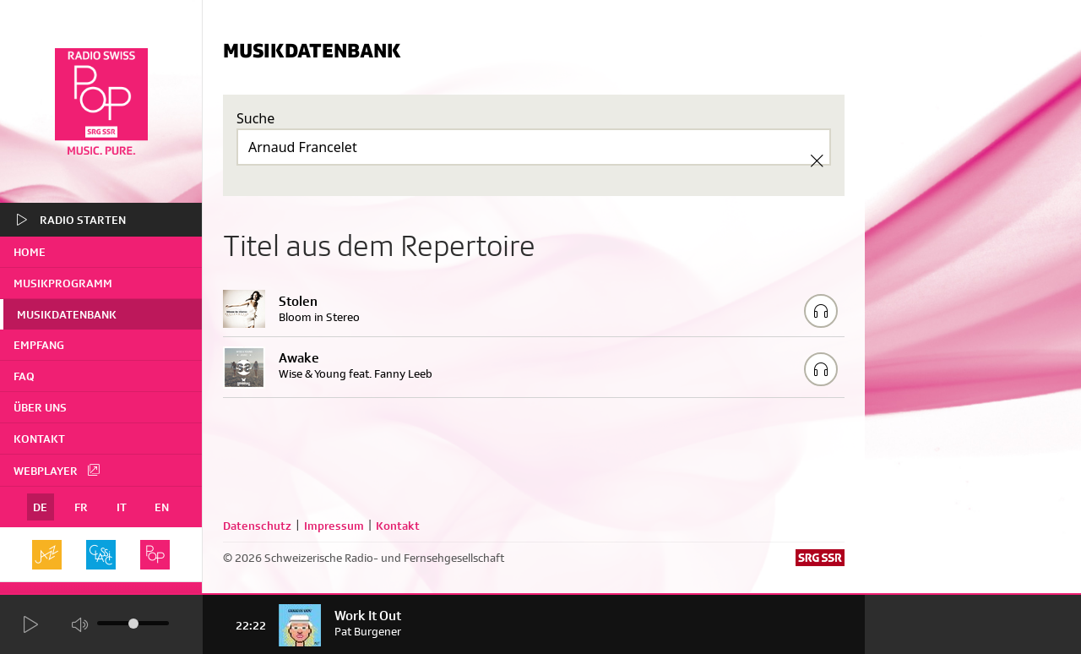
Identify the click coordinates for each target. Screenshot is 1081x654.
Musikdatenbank (67, 314)
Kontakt (39, 438)
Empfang (39, 345)
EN (162, 507)
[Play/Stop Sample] (821, 311)
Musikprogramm (63, 283)
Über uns (40, 407)
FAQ (24, 376)
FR (81, 507)
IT (122, 507)
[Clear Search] (816, 160)
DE (40, 507)
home (30, 252)
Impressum (334, 525)
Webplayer (57, 469)
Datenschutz (257, 525)
